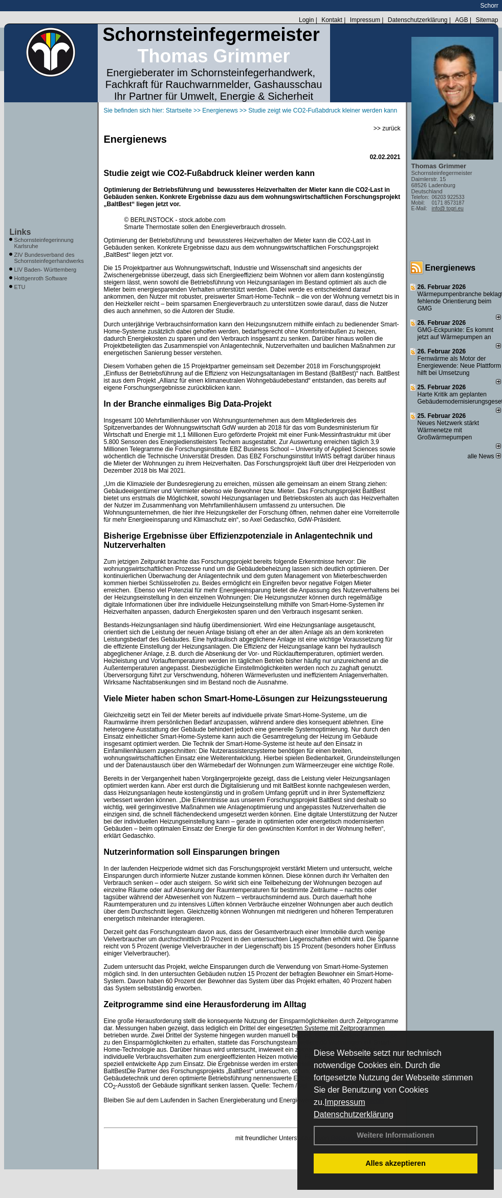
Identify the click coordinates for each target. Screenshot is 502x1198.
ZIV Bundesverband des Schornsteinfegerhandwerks (49, 258)
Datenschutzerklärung (354, 1114)
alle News (484, 456)
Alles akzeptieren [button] (395, 1163)
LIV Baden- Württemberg (45, 270)
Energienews (450, 267)
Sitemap (486, 20)
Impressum (344, 1102)
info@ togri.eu (448, 208)
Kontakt (331, 20)
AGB (461, 20)
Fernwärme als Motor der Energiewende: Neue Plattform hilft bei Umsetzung (459, 365)
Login (306, 20)
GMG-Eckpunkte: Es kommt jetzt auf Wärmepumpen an (456, 333)
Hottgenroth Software (41, 278)
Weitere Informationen (395, 1135)
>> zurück (387, 128)
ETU (20, 287)
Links (20, 232)
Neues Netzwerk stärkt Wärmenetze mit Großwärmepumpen (448, 430)
